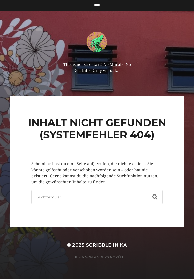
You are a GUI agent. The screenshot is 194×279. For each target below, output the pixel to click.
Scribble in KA (106, 245)
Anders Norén (108, 257)
